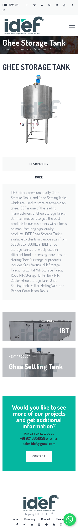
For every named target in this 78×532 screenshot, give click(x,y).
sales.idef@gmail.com (39, 443)
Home (6, 49)
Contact (45, 519)
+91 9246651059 (32, 438)
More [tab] (39, 177)
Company (29, 519)
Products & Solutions (33, 49)
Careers (60, 519)
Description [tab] (39, 164)
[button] (73, 6)
